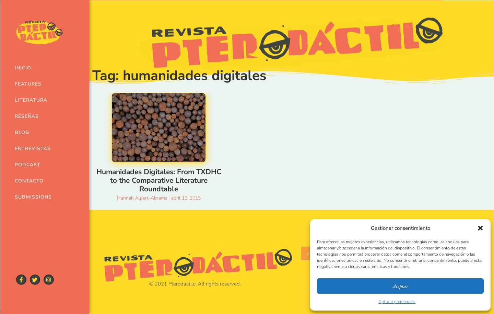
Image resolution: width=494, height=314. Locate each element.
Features (28, 84)
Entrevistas (32, 148)
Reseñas (27, 116)
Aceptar (400, 286)
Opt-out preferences (396, 301)
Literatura (31, 100)
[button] (480, 228)
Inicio (23, 68)
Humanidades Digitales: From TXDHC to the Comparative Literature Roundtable (158, 180)
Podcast (27, 164)
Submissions (32, 197)
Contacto (29, 181)
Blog (22, 132)
